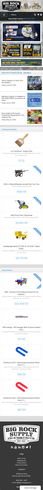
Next (36, 35)
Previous (7, 35)
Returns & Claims (21, 465)
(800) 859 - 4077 (21, 480)
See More (27, 73)
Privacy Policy (21, 463)
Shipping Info (21, 460)
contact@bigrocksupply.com (21, 482)
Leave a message (30, 488)
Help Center (21, 458)
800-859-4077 (29, 19)
